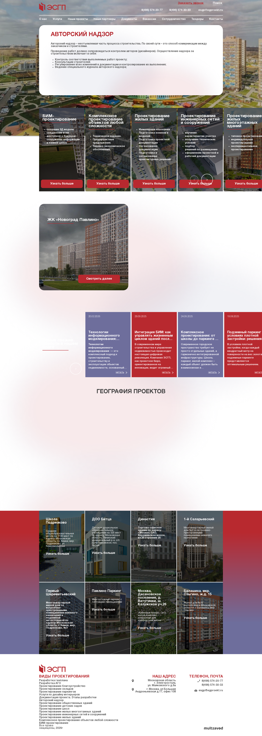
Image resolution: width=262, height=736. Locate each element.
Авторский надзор (51, 700)
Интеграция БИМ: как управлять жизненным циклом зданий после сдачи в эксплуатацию (154, 336)
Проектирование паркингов (57, 692)
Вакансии (149, 19)
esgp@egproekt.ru (210, 10)
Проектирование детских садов (60, 706)
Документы (129, 19)
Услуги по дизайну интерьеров (59, 695)
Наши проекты (78, 19)
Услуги (57, 19)
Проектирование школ (54, 709)
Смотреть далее (99, 278)
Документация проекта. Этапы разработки (67, 697)
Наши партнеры (104, 19)
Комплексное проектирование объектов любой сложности (78, 720)
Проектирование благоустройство (62, 686)
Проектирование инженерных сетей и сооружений (72, 714)
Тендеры (197, 19)
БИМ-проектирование (53, 723)
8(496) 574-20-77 (152, 10)
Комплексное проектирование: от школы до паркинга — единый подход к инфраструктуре (200, 336)
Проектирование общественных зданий (65, 703)
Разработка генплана (53, 680)
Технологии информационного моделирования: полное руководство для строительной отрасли (106, 336)
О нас (43, 19)
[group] (62, 149)
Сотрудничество (174, 19)
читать (120, 372)
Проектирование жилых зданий (60, 717)
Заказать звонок (191, 3)
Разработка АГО (50, 683)
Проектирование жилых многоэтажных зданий (70, 712)
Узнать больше (62, 183)
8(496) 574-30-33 (179, 10)
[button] (194, 179)
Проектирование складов (56, 689)
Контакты (216, 19)
